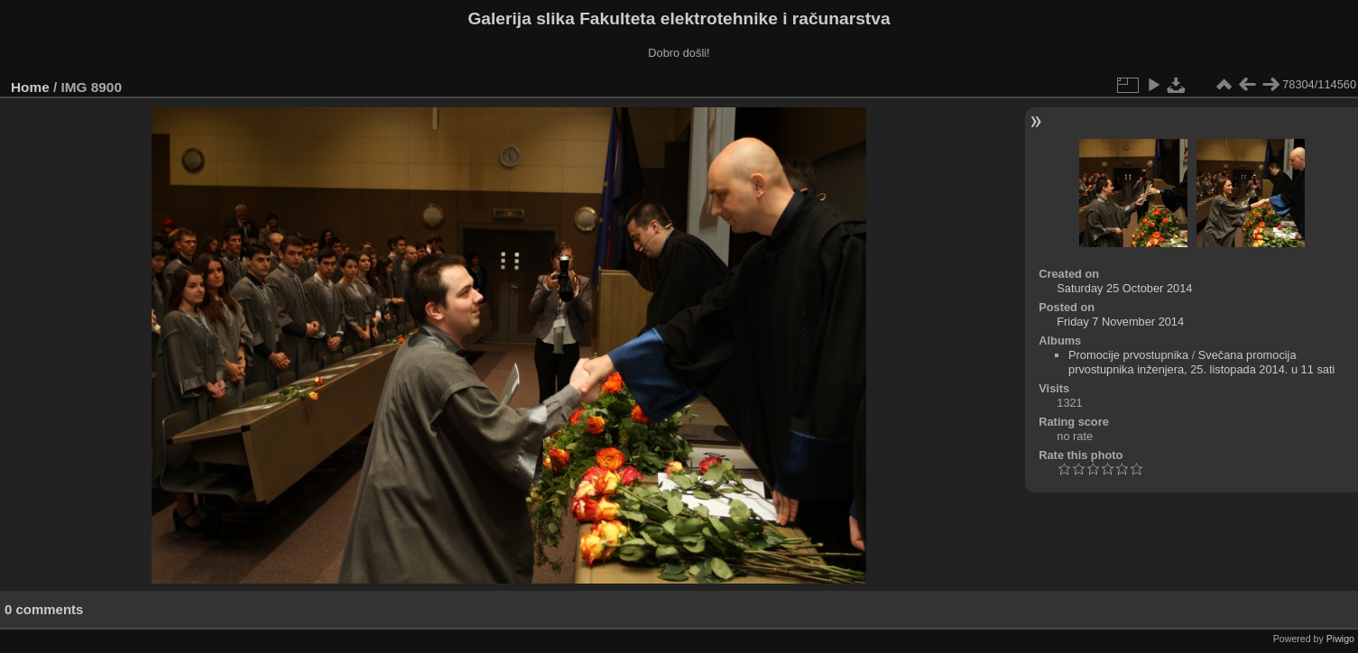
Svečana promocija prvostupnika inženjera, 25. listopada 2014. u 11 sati (1201, 362)
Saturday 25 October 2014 (1124, 288)
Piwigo (1340, 638)
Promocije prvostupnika (1128, 355)
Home (30, 87)
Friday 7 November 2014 (1120, 321)
